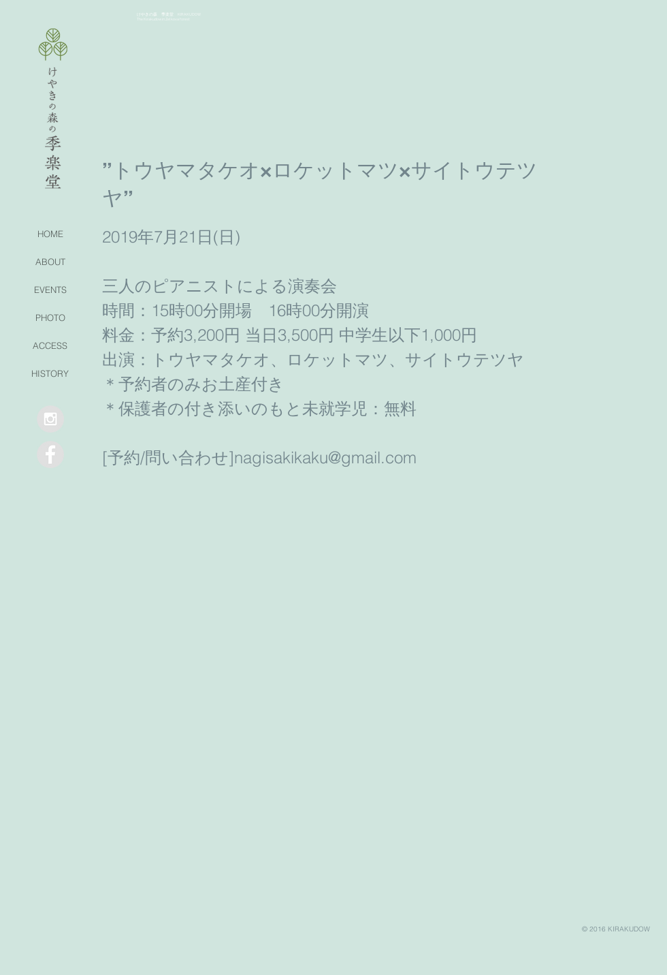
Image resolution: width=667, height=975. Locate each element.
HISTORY (50, 373)
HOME (50, 233)
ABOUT (50, 261)
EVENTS (50, 289)
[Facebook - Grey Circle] (50, 454)
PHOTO (50, 317)
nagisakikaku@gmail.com (325, 457)
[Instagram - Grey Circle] (50, 419)
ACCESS (50, 345)
